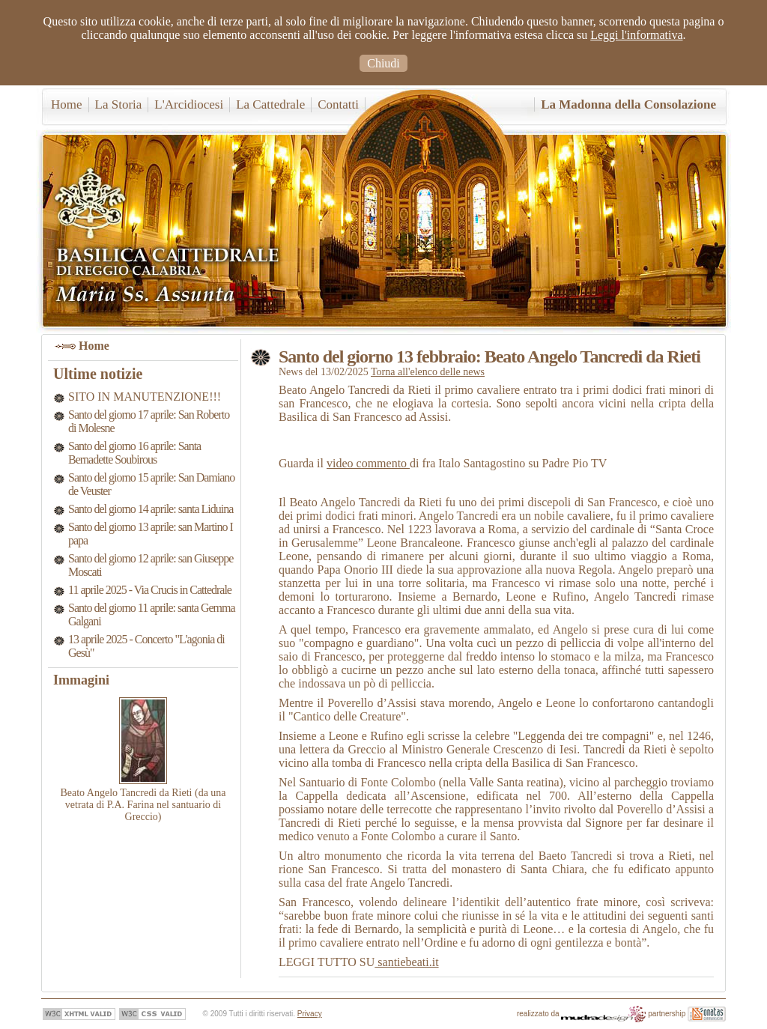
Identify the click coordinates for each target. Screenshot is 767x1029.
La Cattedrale (270, 104)
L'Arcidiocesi (188, 104)
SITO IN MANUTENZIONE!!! (144, 396)
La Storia (118, 104)
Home (66, 104)
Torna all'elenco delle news (428, 371)
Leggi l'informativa (636, 34)
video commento (368, 463)
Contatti (338, 104)
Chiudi (383, 63)
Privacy (309, 1014)
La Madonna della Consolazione (628, 104)
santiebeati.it (406, 962)
